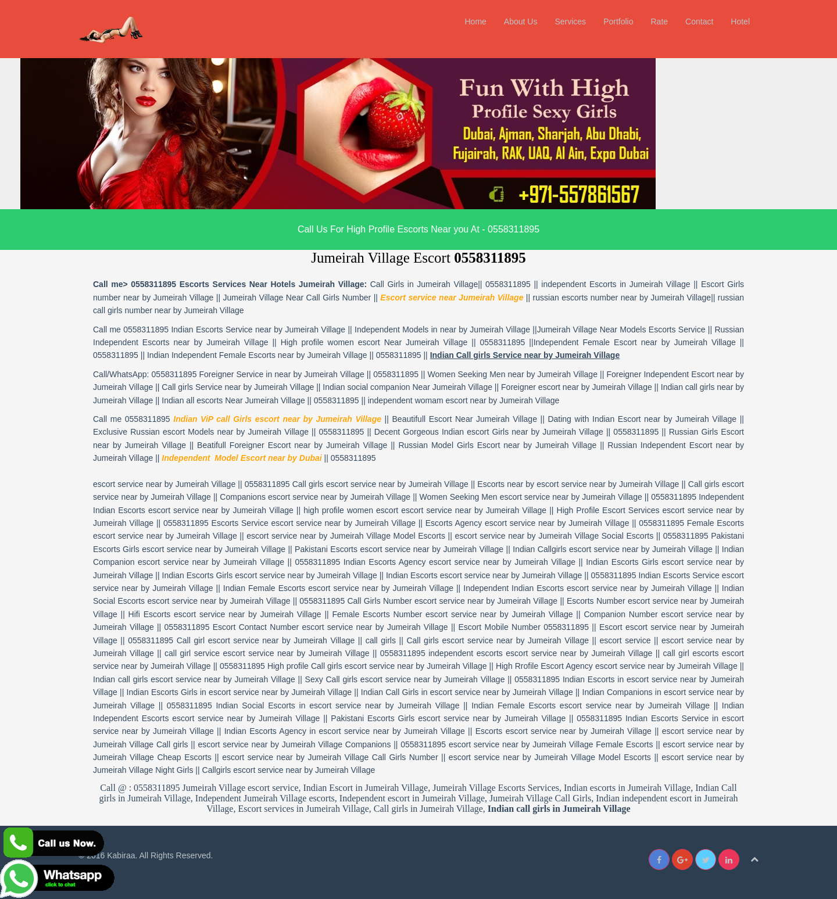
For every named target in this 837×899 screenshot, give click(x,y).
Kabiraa (121, 855)
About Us (521, 21)
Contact (699, 21)
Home (475, 21)
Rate (659, 21)
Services (570, 21)
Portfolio (618, 21)
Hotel (740, 21)
